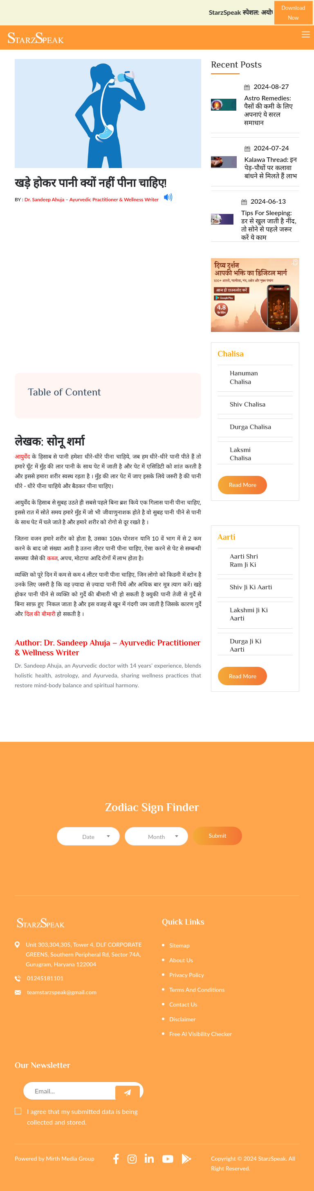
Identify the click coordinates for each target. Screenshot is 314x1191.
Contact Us (183, 1004)
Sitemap (179, 945)
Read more (242, 484)
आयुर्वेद (22, 456)
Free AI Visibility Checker (200, 1033)
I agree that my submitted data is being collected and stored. (76, 1116)
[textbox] (88, 836)
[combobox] (88, 836)
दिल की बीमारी (40, 613)
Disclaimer (182, 1019)
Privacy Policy (186, 974)
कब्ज (52, 558)
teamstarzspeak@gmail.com (61, 992)
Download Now (293, 12)
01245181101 (45, 978)
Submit (217, 835)
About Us (181, 960)
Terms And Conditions (197, 989)
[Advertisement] (108, 281)
